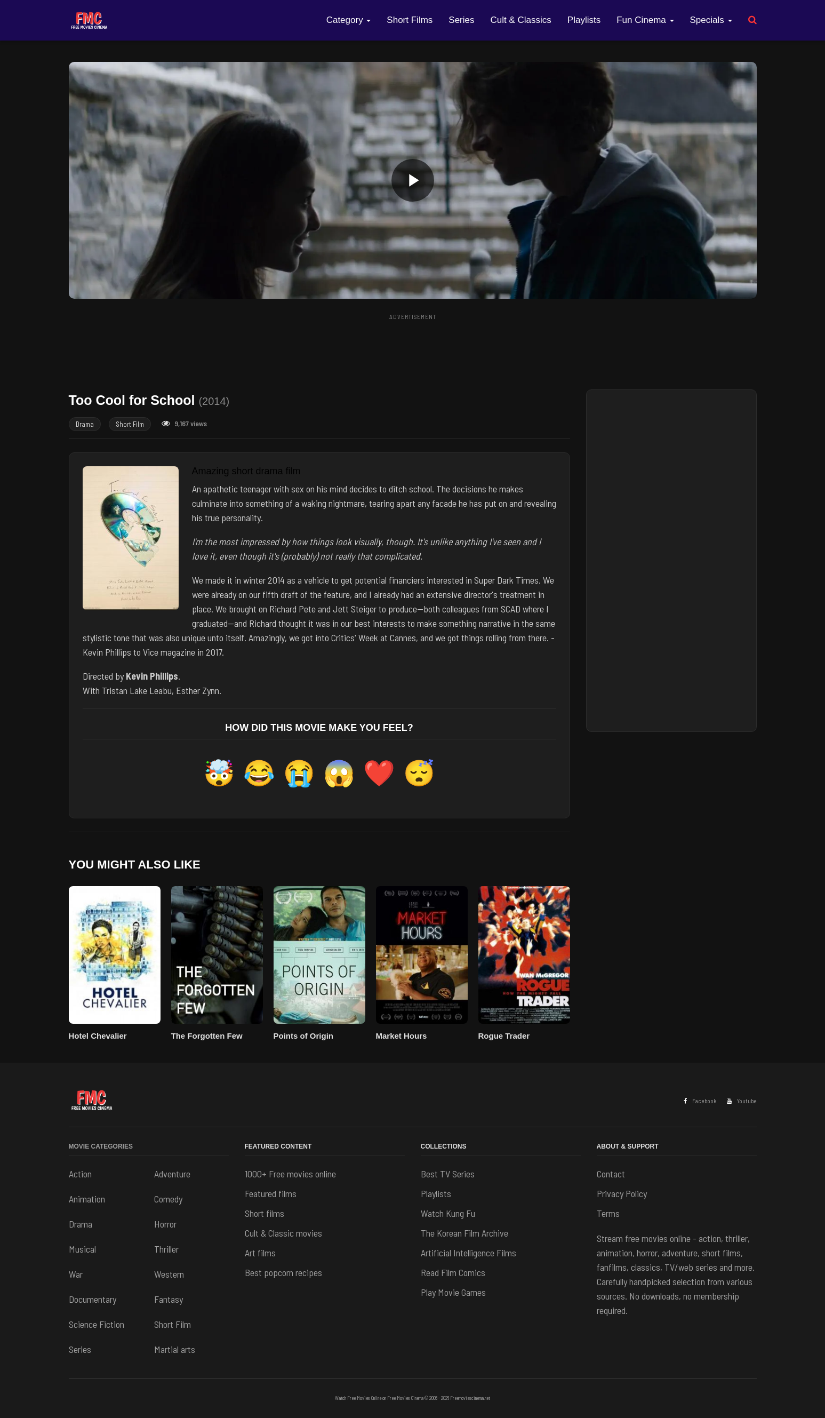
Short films (264, 1213)
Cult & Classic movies (283, 1233)
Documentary (92, 1299)
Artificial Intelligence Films (468, 1252)
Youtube (742, 1100)
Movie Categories (101, 1146)
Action (80, 1174)
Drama (85, 424)
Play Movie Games (453, 1292)
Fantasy (168, 1299)
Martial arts (174, 1349)
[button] (413, 180)
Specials (711, 20)
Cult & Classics (521, 20)
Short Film (130, 424)
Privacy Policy (622, 1193)
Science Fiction (96, 1324)
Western (169, 1274)
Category (348, 20)
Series (461, 20)
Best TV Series (448, 1174)
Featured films (271, 1193)
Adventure (172, 1174)
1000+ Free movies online (290, 1174)
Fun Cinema (645, 20)
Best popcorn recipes (283, 1272)
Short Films (409, 20)
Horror (165, 1224)
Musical (82, 1249)
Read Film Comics (453, 1272)
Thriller (166, 1249)
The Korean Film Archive (464, 1233)
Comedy (168, 1199)
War (76, 1274)
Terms (608, 1213)
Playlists (583, 20)
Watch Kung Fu (448, 1213)
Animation (87, 1199)
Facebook (700, 1100)
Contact (611, 1174)
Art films (260, 1252)
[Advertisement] (413, 348)
